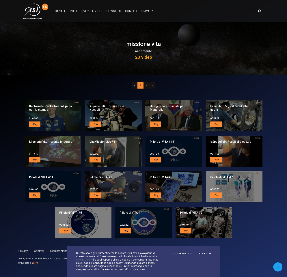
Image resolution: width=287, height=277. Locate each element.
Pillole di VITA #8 (161, 177)
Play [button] (35, 124)
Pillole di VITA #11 (41, 177)
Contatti (39, 251)
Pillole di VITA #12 (162, 141)
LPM (35, 262)
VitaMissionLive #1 (102, 141)
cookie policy (84, 259)
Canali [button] (60, 11)
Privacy (23, 251)
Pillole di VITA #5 (70, 212)
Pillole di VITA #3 (191, 212)
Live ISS (97, 11)
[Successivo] (152, 85)
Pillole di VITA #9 (101, 177)
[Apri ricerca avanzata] (259, 11)
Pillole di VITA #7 (221, 177)
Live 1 (73, 11)
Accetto (204, 253)
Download (114, 11)
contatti (131, 11)
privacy (147, 11)
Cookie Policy (182, 253)
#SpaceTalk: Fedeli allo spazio (230, 141)
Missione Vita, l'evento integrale (50, 141)
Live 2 (85, 11)
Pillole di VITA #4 (131, 212)
